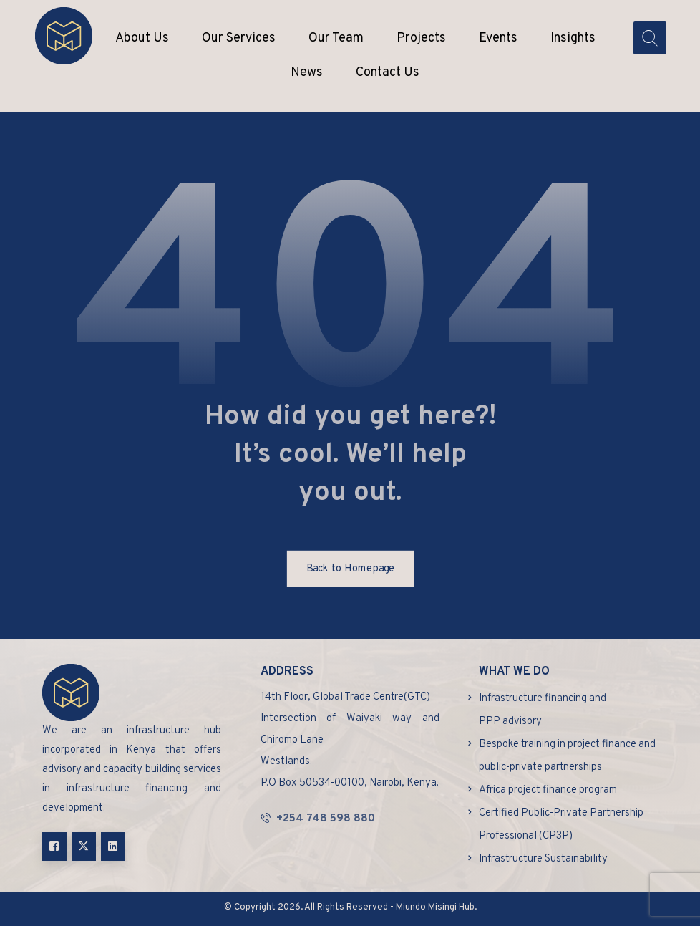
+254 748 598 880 (318, 819)
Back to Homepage (350, 568)
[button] (54, 846)
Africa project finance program (548, 790)
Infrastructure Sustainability (543, 859)
